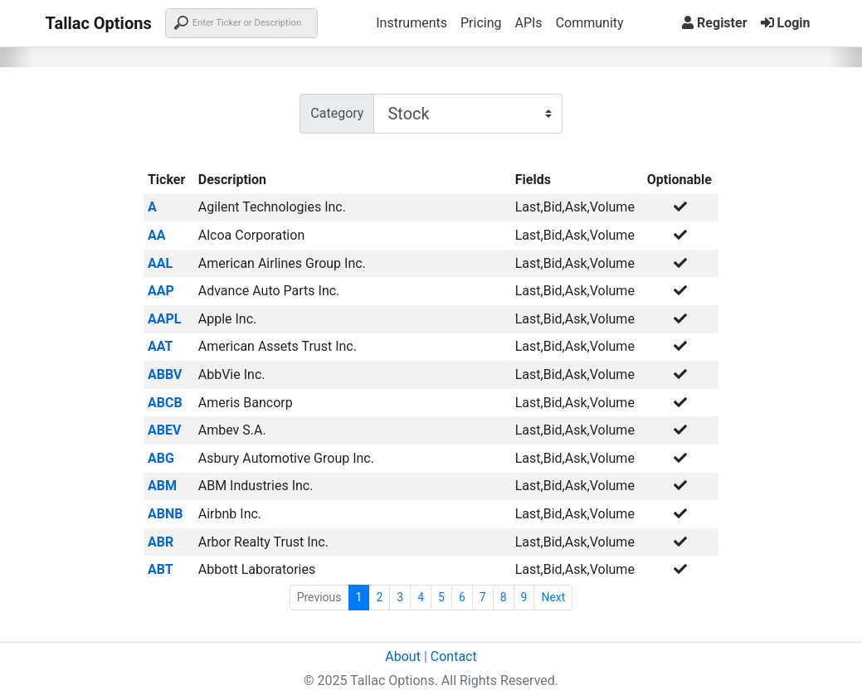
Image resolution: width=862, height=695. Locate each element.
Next (553, 597)
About (403, 656)
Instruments (411, 23)
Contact (454, 656)
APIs (528, 23)
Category (336, 113)
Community (590, 23)
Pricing (481, 23)
